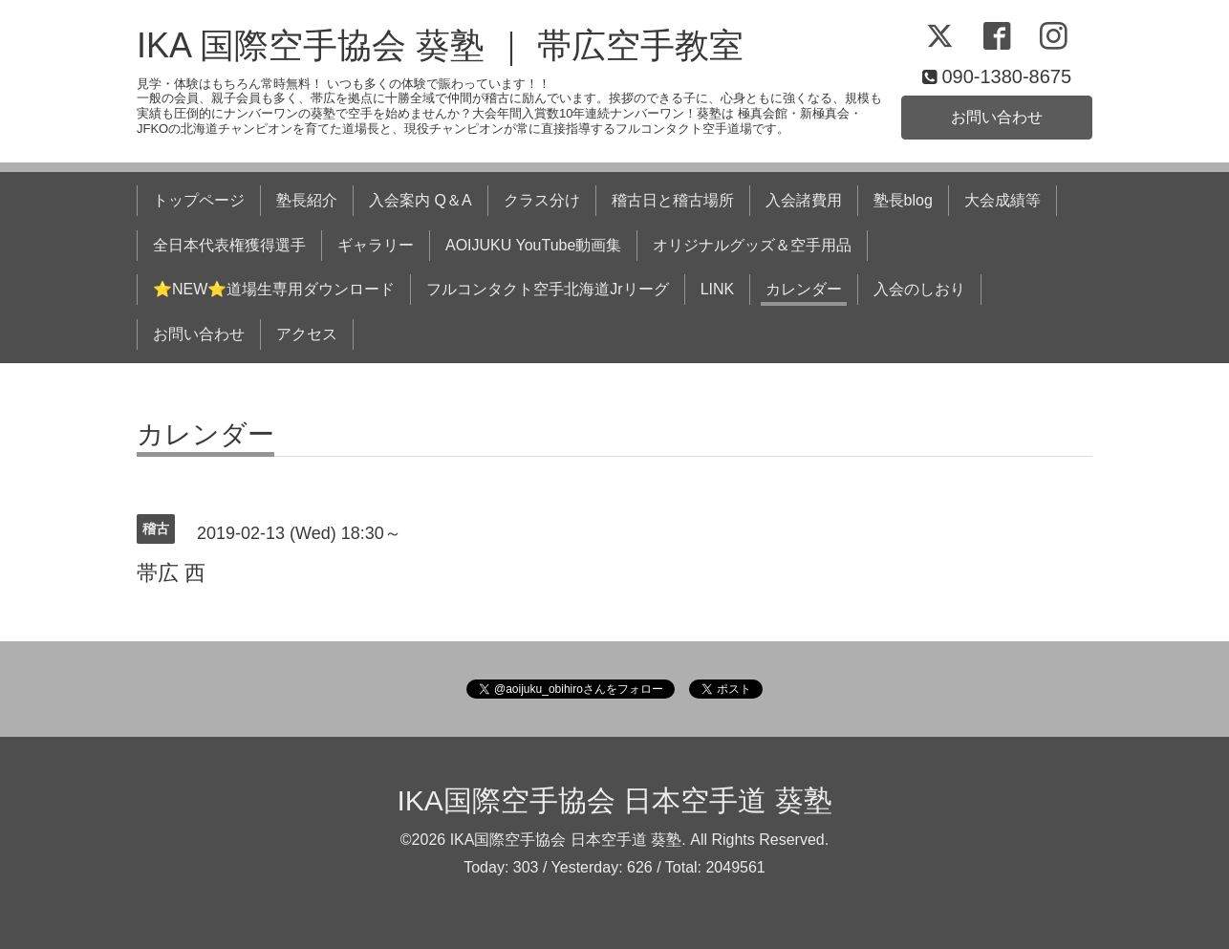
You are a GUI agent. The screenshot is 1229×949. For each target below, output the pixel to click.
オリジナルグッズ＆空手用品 (752, 245)
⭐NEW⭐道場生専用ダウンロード (274, 289)
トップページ (199, 200)
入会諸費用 (803, 200)
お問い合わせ (997, 117)
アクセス (306, 334)
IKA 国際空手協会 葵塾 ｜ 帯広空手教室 (440, 45)
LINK (718, 289)
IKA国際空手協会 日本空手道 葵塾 (614, 800)
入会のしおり (919, 289)
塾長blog (903, 200)
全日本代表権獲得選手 (229, 245)
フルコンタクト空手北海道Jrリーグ (547, 289)
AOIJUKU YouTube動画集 (533, 245)
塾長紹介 (306, 200)
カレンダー (803, 289)
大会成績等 (1002, 200)
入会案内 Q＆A (420, 200)
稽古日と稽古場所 (673, 200)
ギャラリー (375, 245)
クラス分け (542, 200)
